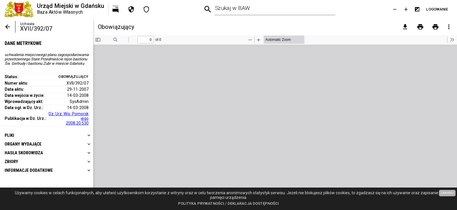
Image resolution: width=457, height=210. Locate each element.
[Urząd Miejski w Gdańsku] (54, 9)
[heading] (46, 135)
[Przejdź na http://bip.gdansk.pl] (116, 9)
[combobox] (275, 9)
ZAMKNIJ (447, 193)
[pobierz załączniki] (405, 27)
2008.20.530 (77, 123)
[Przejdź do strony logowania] (437, 9)
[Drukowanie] (420, 27)
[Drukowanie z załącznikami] (435, 27)
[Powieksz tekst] (406, 9)
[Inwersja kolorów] (417, 9)
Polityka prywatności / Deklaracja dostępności (228, 203)
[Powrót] (7, 27)
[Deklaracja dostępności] (146, 9)
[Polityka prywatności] (131, 9)
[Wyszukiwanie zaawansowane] (208, 9)
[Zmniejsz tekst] (395, 9)
